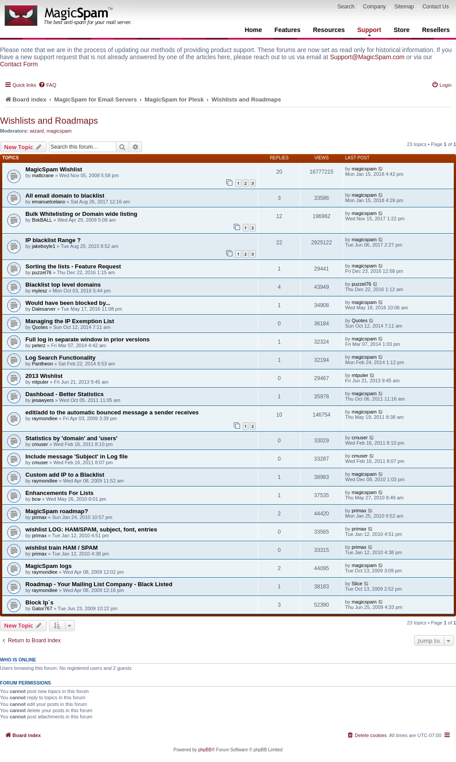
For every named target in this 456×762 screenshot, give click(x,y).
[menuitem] (47, 85)
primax (39, 517)
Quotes (40, 327)
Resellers (436, 29)
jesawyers (43, 400)
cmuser (40, 444)
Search (346, 7)
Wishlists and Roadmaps (49, 121)
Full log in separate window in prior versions (87, 339)
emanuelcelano (48, 201)
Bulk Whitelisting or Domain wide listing (81, 214)
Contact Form (19, 64)
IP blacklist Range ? (53, 240)
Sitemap (404, 7)
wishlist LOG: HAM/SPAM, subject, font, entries (91, 529)
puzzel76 (42, 272)
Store (402, 29)
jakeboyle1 (44, 246)
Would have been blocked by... (67, 303)
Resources (329, 29)
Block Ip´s (39, 602)
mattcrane (43, 175)
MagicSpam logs (48, 566)
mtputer (40, 382)
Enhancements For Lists (59, 493)
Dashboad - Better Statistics (64, 394)
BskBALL (42, 220)
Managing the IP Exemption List (69, 321)
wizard (37, 131)
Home (253, 29)
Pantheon (42, 363)
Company (374, 7)
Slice (357, 583)
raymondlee (44, 418)
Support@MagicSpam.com (367, 57)
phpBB (205, 749)
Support (369, 31)
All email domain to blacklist (64, 195)
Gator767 (42, 608)
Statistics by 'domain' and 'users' (71, 438)
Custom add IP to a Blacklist (64, 474)
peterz (39, 345)
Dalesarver (44, 309)
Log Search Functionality (60, 357)
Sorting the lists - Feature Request (73, 266)
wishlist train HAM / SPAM (61, 547)
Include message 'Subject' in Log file (76, 456)
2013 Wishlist (43, 376)
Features (287, 29)
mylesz (39, 290)
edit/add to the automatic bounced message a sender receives (112, 412)
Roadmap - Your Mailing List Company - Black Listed (98, 584)
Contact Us (436, 7)
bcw (36, 499)
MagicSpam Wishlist (53, 169)
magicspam (59, 131)
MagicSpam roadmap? (56, 511)
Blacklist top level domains (63, 284)
